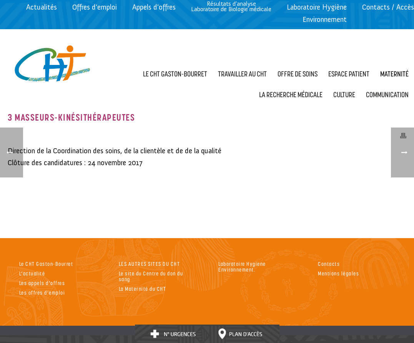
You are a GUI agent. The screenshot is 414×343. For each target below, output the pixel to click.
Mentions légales (338, 273)
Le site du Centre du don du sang (151, 276)
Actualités (41, 7)
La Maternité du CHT (142, 288)
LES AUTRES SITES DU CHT (149, 263)
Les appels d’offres (42, 283)
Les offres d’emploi (42, 292)
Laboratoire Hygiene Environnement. (242, 266)
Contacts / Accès (388, 7)
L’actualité (32, 273)
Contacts (329, 263)
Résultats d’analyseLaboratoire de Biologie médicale (231, 6)
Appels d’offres (154, 7)
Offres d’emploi (94, 7)
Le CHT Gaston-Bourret (46, 263)
